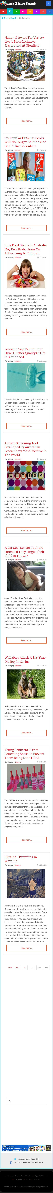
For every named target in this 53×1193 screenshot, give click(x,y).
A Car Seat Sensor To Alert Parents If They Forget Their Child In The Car (24, 551)
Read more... (26, 121)
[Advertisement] (26, 24)
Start (10, 968)
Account (49, 11)
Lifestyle (18, 50)
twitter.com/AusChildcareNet (28, 1159)
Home (3, 11)
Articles (16, 11)
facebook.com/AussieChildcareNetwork (28, 1162)
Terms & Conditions (26, 1176)
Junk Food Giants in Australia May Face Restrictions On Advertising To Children (25, 249)
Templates (36, 11)
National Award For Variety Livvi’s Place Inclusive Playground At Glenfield (24, 41)
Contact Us (36, 1179)
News (10, 11)
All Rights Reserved (42, 1186)
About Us (7, 1176)
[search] (26, 1101)
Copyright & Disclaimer (41, 1176)
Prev (17, 968)
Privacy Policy (18, 1179)
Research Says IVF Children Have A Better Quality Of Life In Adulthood (24, 353)
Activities (23, 11)
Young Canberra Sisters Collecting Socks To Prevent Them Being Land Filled (24, 754)
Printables (30, 11)
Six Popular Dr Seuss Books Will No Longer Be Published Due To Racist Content (25, 142)
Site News (15, 1176)
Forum (43, 11)
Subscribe (27, 1179)
